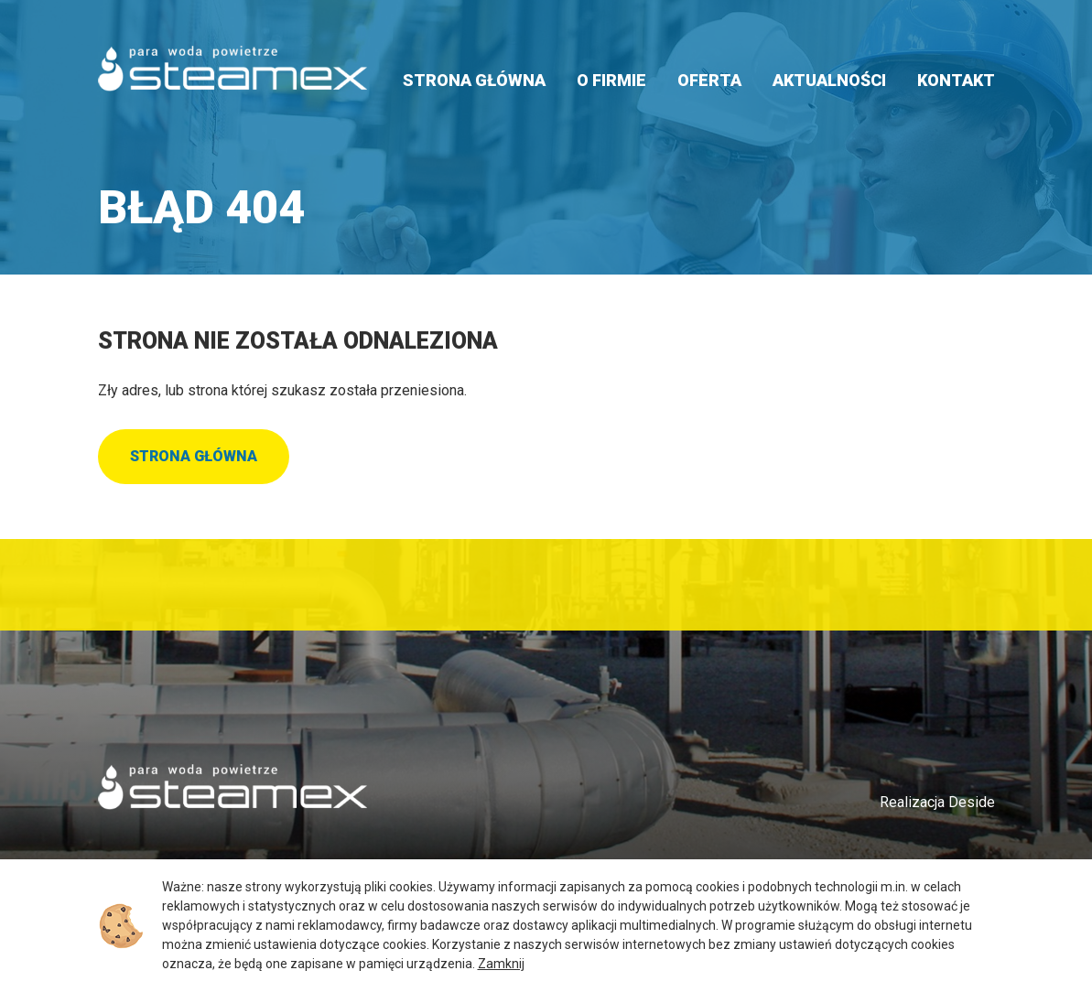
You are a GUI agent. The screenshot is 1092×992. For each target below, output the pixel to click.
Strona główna (474, 80)
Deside (971, 802)
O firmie (611, 80)
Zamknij (501, 963)
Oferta (709, 80)
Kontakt (956, 80)
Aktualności (829, 80)
